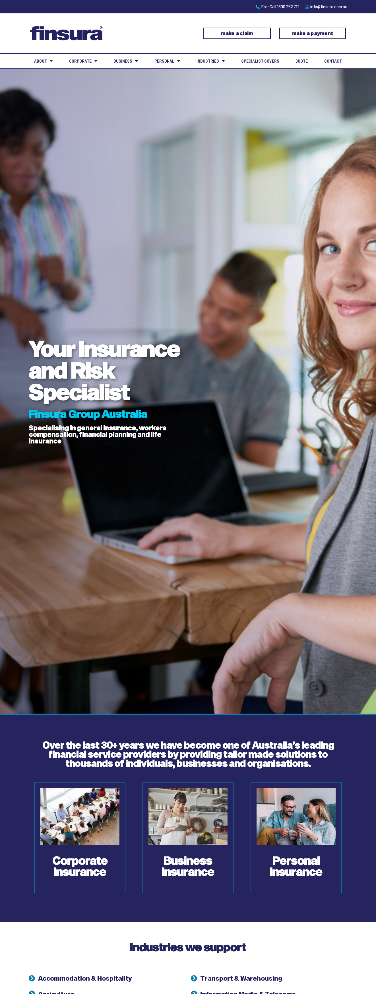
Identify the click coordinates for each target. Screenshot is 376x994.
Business (125, 61)
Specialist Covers (260, 60)
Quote (302, 60)
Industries (211, 61)
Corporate (83, 61)
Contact (333, 60)
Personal (167, 61)
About (43, 61)
